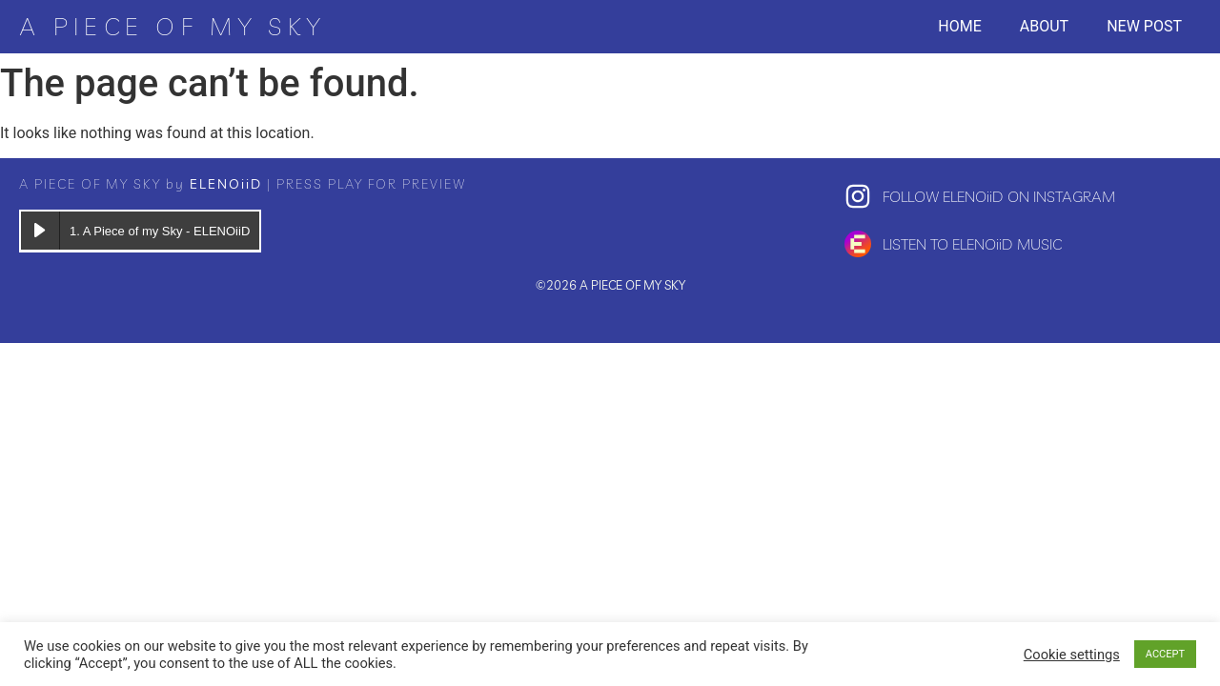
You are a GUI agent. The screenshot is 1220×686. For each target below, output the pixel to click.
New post (1144, 26)
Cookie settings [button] (1072, 654)
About (1044, 26)
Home (959, 26)
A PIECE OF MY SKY (172, 26)
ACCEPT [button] (1165, 654)
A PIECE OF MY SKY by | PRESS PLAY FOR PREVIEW (242, 183)
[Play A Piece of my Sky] (40, 231)
